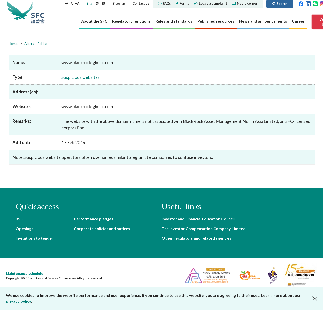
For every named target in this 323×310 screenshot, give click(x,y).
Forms (182, 3)
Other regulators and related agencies (196, 238)
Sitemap (118, 3)
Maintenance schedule (24, 273)
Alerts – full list (36, 43)
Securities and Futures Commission (38, 12)
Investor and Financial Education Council (198, 219)
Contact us (140, 3)
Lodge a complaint (210, 3)
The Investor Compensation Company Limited (204, 228)
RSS (19, 219)
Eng (89, 3)
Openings (24, 228)
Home (13, 43)
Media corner (245, 3)
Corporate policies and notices (102, 228)
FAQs (164, 3)
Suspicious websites (80, 77)
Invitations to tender (34, 238)
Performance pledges (93, 219)
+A (77, 3)
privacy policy (18, 301)
